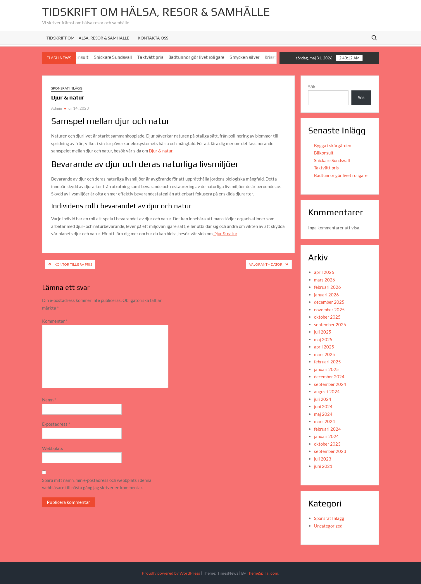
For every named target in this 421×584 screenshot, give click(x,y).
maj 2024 (323, 414)
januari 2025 (326, 369)
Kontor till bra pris (73, 264)
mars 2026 (324, 279)
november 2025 (329, 309)
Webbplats (52, 448)
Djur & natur (160, 150)
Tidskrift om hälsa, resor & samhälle (87, 37)
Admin (56, 108)
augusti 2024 (327, 391)
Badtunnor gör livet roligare (202, 57)
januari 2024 (326, 436)
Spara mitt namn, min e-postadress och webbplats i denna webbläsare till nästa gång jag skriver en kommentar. (96, 483)
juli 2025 (322, 331)
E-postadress (56, 424)
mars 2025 (324, 354)
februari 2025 (327, 361)
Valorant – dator (265, 264)
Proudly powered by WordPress (171, 573)
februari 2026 (327, 287)
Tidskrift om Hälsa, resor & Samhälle (156, 11)
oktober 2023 (327, 443)
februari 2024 (327, 429)
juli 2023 (322, 458)
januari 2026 (326, 294)
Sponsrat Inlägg (66, 88)
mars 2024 (324, 421)
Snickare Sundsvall (118, 57)
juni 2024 (323, 406)
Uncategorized (328, 525)
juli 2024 (322, 399)
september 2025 (330, 324)
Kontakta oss (153, 37)
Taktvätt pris (156, 57)
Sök (311, 86)
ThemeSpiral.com (262, 573)
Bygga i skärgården (332, 145)
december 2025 (329, 302)
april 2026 (324, 272)
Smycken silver (250, 57)
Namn (49, 399)
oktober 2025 (327, 317)
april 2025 (324, 346)
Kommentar (55, 321)
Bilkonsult (324, 152)
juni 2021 (323, 466)
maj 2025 (323, 339)
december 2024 (329, 376)
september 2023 (330, 451)
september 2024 (330, 384)
